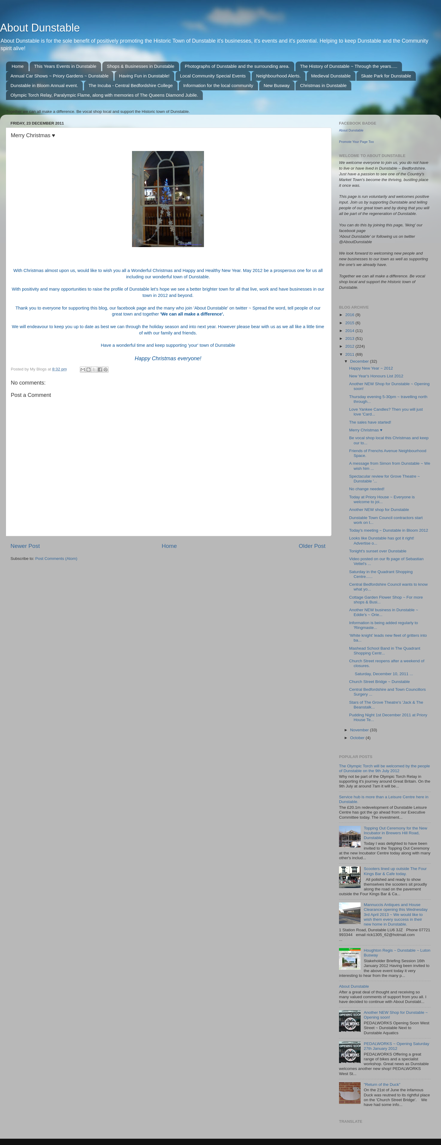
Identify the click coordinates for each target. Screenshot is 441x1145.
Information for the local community (218, 85)
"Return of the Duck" (382, 1084)
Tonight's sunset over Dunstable (377, 551)
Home (18, 66)
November (360, 730)
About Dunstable (40, 28)
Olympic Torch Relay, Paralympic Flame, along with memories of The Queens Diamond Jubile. (104, 95)
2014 (350, 330)
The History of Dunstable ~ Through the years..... (348, 66)
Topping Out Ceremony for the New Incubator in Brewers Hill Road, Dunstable (395, 833)
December (360, 361)
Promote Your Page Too (356, 142)
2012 (350, 346)
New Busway (277, 85)
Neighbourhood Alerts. (278, 75)
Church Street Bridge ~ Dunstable (379, 681)
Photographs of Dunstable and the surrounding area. (237, 66)
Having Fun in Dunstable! (144, 75)
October (358, 738)
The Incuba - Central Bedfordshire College (130, 85)
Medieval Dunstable (331, 75)
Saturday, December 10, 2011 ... (381, 674)
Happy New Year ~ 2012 (371, 368)
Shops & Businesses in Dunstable (140, 66)
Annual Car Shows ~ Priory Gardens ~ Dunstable (59, 75)
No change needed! (367, 489)
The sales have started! (370, 422)
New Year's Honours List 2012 (376, 376)
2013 (350, 338)
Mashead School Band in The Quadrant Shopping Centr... (384, 650)
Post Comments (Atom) (56, 558)
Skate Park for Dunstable (386, 75)
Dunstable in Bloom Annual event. (44, 85)
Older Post (312, 546)
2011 (350, 354)
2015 (350, 323)
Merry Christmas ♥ (365, 430)
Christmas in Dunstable (323, 85)
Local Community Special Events (213, 75)
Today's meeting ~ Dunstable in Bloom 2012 (388, 530)
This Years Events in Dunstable (65, 66)
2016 (350, 315)
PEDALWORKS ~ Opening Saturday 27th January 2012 (396, 1046)
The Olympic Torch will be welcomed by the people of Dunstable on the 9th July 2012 (384, 768)
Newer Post (25, 546)
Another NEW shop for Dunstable (379, 509)
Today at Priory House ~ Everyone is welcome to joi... (382, 499)
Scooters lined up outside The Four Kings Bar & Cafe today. (395, 871)
